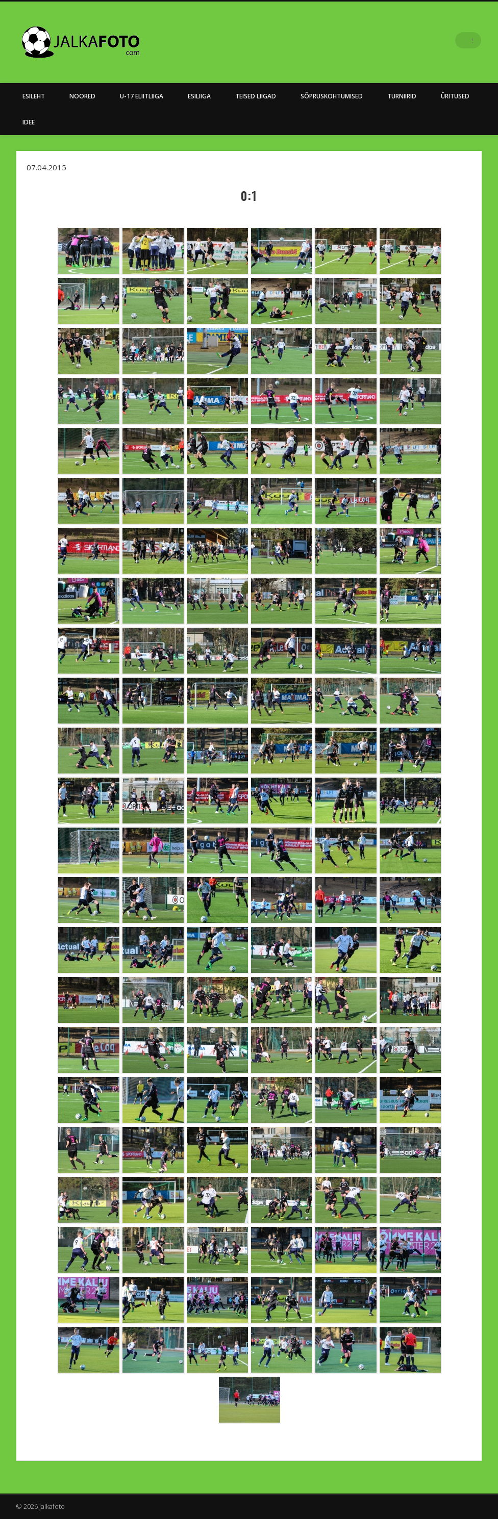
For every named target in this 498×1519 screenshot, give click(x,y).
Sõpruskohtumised (332, 96)
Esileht (33, 96)
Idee (28, 122)
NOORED (82, 96)
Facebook (452, 40)
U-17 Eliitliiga (141, 96)
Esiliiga (199, 96)
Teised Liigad (255, 96)
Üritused (455, 96)
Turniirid (401, 96)
